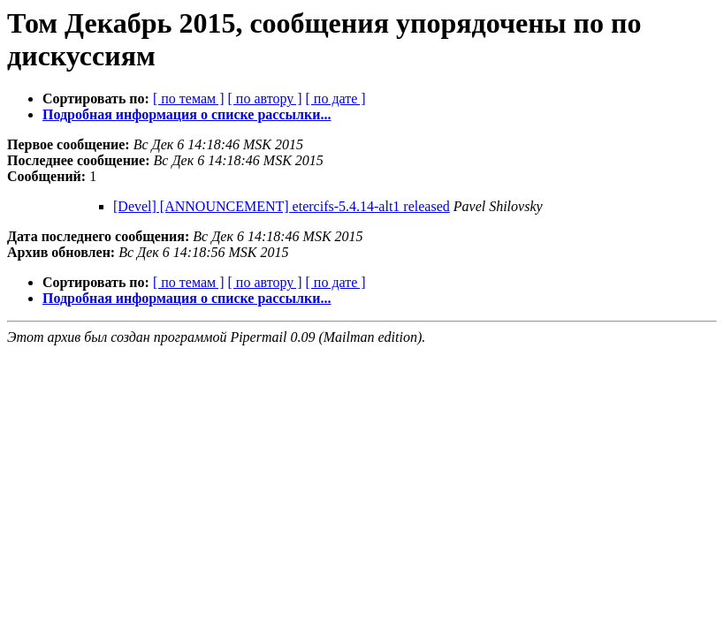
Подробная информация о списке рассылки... (186, 114)
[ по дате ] (336, 98)
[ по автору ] (264, 98)
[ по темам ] (189, 98)
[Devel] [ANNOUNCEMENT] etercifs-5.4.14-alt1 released (281, 206)
